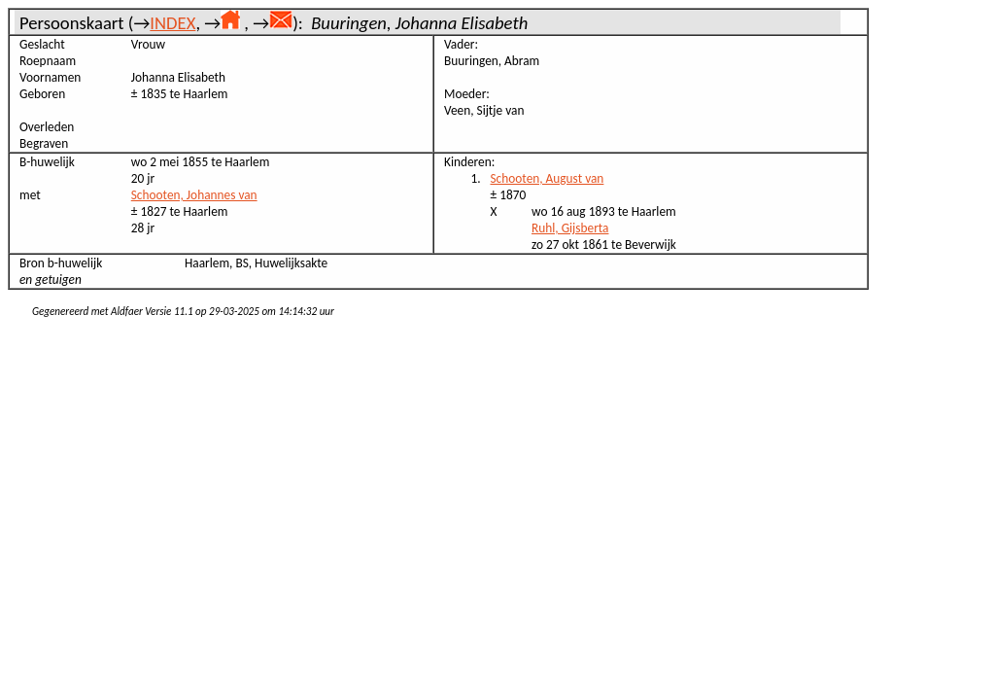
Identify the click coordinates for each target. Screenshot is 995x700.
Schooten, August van (547, 178)
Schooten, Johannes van (194, 195)
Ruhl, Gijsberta (570, 228)
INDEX (172, 23)
